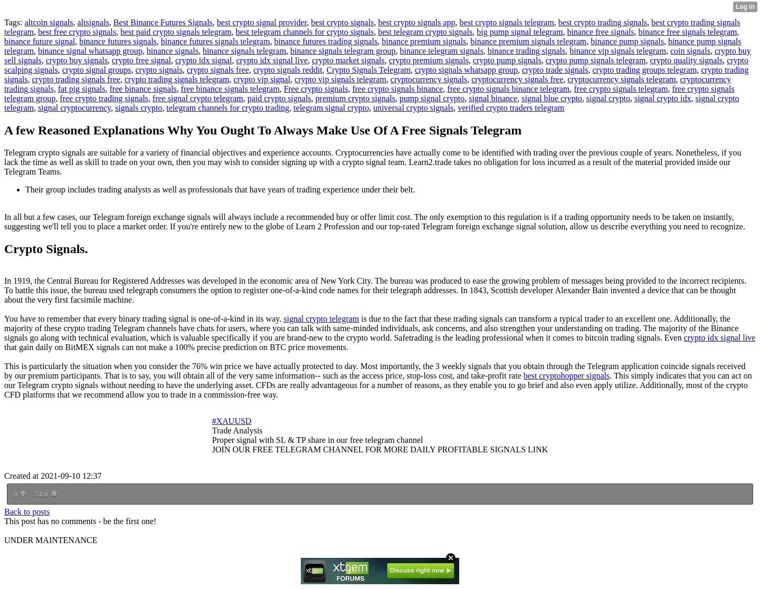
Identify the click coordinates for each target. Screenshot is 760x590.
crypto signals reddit (287, 69)
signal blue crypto (551, 98)
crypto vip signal (262, 79)
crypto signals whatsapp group (466, 69)
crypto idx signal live (272, 60)
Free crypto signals (316, 88)
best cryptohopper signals (567, 375)
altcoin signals (48, 22)
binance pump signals (627, 41)
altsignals (93, 22)
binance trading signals (527, 50)
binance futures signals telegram (215, 41)
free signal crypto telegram (198, 98)
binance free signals (600, 31)
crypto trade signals (555, 69)
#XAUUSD (232, 421)
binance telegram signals (441, 50)
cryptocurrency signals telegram (621, 79)
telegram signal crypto (331, 107)
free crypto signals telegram (621, 88)
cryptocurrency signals (429, 79)
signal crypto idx (662, 98)
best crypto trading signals (602, 22)
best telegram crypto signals (425, 31)
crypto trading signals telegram (177, 79)
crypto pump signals (507, 60)
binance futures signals (118, 41)
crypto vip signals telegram (340, 79)
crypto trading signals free (76, 79)
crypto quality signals (686, 60)
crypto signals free (218, 69)
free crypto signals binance (397, 88)
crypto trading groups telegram (644, 69)
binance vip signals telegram (617, 50)
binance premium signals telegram (528, 41)
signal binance (493, 98)
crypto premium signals (429, 60)
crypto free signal (141, 60)
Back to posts (27, 511)
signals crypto (138, 107)
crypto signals (158, 69)
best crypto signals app (416, 22)
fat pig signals (82, 88)
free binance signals (143, 88)
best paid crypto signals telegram (176, 31)
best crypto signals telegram (507, 22)
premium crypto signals (355, 98)
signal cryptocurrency (74, 107)
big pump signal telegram (520, 31)
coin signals (690, 50)
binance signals (172, 50)
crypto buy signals (77, 60)
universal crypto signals (413, 107)
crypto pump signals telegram (596, 60)
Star (46, 494)
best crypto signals (342, 22)
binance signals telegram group (343, 50)
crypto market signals (348, 60)
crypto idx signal (203, 60)
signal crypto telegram (321, 318)
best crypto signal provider (262, 22)
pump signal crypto (432, 98)
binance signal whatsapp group (90, 50)
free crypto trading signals (104, 98)
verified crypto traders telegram (511, 107)
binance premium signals (424, 41)
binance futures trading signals (325, 41)
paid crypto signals (279, 98)
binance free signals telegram (687, 31)
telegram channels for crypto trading (227, 107)
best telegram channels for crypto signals (305, 31)
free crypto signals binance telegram (508, 88)
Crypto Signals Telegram (369, 69)
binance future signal (39, 41)
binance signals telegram (244, 50)
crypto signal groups (96, 69)
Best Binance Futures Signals (163, 22)
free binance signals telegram (230, 88)
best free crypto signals (77, 31)
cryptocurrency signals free (517, 79)
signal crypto (608, 98)
